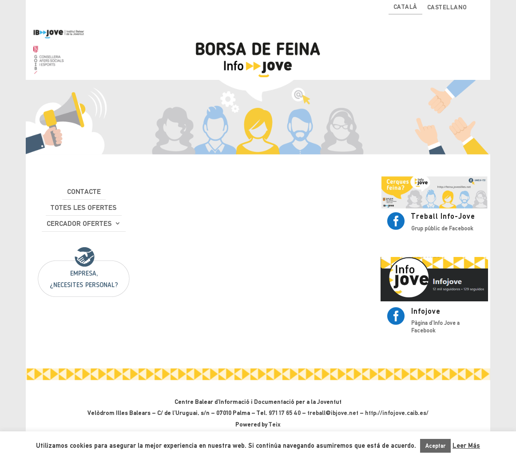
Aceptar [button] (435, 445)
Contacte (84, 191)
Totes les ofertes (84, 207)
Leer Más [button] (466, 446)
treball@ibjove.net (332, 412)
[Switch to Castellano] (447, 9)
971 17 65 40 (285, 412)
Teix (275, 424)
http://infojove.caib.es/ (397, 412)
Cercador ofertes (79, 223)
